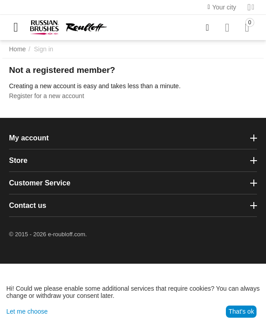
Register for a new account (46, 95)
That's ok (241, 311)
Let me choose (27, 311)
